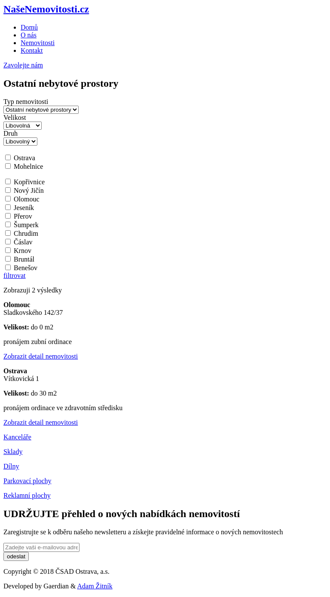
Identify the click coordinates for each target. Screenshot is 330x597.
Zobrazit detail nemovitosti (40, 356)
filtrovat (14, 275)
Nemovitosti (38, 42)
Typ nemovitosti (25, 101)
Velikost (14, 117)
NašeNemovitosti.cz (46, 9)
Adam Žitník (95, 586)
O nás (29, 35)
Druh (10, 133)
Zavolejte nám (23, 65)
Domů (29, 27)
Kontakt (32, 50)
